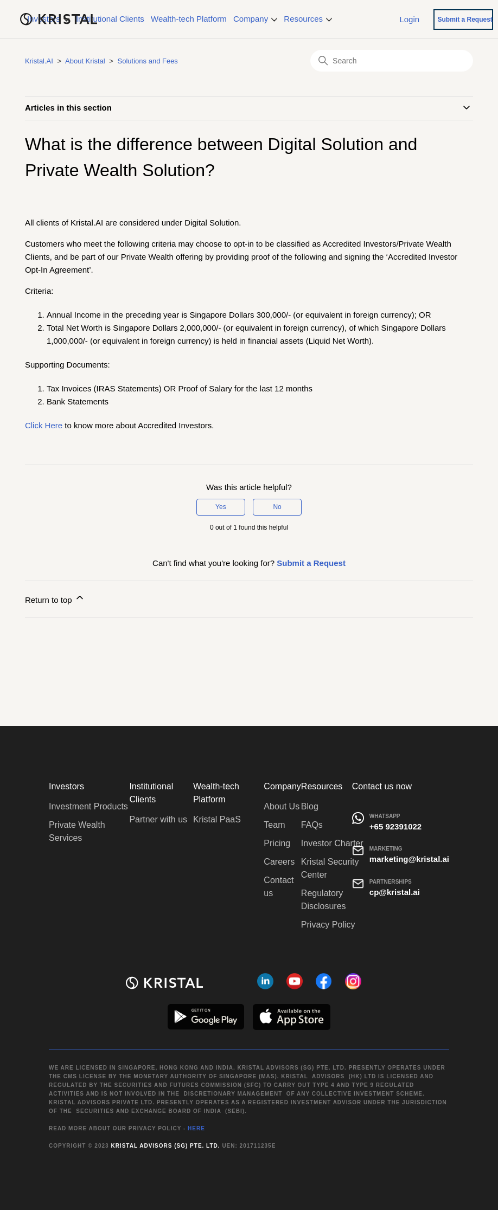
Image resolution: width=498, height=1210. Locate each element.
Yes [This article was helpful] (220, 507)
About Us (281, 806)
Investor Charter (332, 843)
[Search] (391, 61)
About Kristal (85, 61)
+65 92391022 (395, 826)
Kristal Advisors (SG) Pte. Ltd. (165, 1146)
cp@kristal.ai (394, 892)
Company (255, 18)
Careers (279, 861)
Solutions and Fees (148, 61)
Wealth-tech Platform (189, 18)
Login (409, 18)
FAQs (312, 824)
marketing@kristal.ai (409, 859)
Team (274, 824)
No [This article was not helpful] (277, 507)
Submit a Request (465, 19)
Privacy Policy (328, 924)
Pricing (277, 843)
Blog (309, 806)
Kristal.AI (39, 61)
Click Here (43, 425)
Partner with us (158, 819)
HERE (196, 1128)
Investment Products (88, 806)
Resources (308, 18)
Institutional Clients (110, 18)
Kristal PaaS (217, 819)
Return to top (55, 598)
